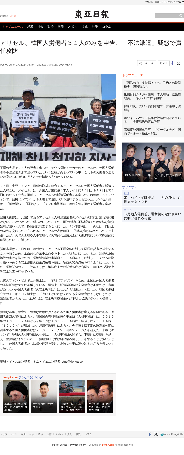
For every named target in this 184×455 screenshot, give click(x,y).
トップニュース (12, 26)
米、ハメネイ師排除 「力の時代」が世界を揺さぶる (152, 200)
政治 (51, 26)
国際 (61, 26)
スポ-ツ (73, 26)
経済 (30, 26)
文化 (85, 26)
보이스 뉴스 (160, 2)
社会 (40, 26)
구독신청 (149, 2)
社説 (95, 26)
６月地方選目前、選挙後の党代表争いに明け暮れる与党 (152, 216)
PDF (169, 2)
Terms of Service (59, 445)
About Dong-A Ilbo (172, 434)
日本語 (13, 16)
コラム (106, 26)
